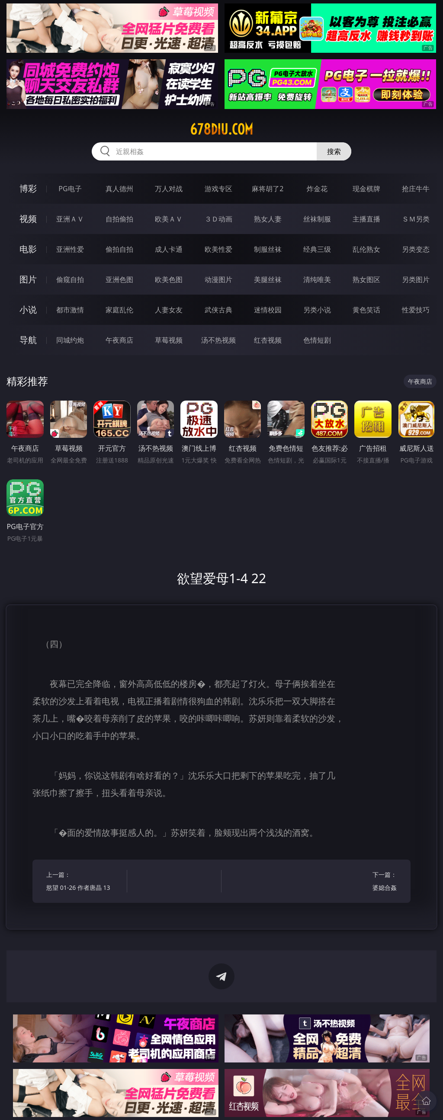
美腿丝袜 (268, 279)
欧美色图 (169, 279)
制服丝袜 (268, 249)
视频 (28, 219)
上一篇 (84, 882)
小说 (28, 309)
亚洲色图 (119, 279)
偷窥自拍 (70, 279)
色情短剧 (317, 340)
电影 (28, 249)
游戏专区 (218, 188)
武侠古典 (218, 309)
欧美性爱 (218, 249)
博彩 (28, 188)
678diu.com (221, 129)
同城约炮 (70, 340)
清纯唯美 (317, 279)
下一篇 (358, 882)
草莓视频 (169, 340)
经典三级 (317, 249)
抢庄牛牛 (416, 188)
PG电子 (69, 188)
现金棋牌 (366, 188)
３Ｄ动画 (218, 219)
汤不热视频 (218, 340)
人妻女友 (169, 309)
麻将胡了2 (267, 188)
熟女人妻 (268, 219)
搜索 (334, 151)
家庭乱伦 (119, 309)
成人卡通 (169, 249)
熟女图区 (366, 279)
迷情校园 (268, 309)
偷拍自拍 (119, 249)
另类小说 (317, 309)
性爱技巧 (416, 309)
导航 (28, 340)
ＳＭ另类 (416, 219)
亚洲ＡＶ (70, 219)
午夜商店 (119, 340)
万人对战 (169, 188)
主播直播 (366, 219)
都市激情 (70, 309)
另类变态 (416, 249)
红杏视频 (268, 340)
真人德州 (119, 188)
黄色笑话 (366, 309)
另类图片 (416, 279)
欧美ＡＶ (169, 219)
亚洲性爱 (70, 249)
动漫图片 (218, 279)
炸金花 (317, 188)
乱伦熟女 (366, 249)
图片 (28, 279)
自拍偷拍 (119, 219)
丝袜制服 (317, 219)
